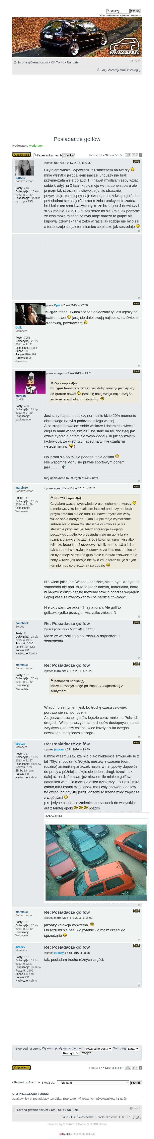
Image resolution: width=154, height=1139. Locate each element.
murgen (59, 373)
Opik (57, 305)
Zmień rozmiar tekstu (137, 60)
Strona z (113, 155)
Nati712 (59, 162)
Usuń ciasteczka (82, 1117)
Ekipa (64, 1117)
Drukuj (131, 60)
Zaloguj (135, 70)
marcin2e (60, 488)
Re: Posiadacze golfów (67, 623)
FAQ (103, 70)
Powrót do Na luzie (27, 1082)
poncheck (60, 629)
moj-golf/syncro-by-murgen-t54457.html (71, 478)
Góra (139, 231)
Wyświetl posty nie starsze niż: (77, 1048)
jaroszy (59, 749)
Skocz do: (48, 1082)
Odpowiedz (21, 154)
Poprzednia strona (28, 1048)
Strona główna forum (32, 62)
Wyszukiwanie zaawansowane (120, 15)
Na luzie (73, 62)
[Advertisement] (77, 103)
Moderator (36, 145)
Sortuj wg (126, 1048)
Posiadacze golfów (77, 139)
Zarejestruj (118, 70)
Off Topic (57, 62)
